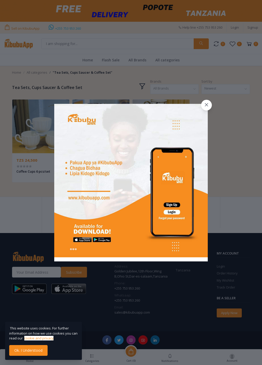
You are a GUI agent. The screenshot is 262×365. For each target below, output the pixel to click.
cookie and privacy (38, 338)
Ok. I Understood (28, 350)
